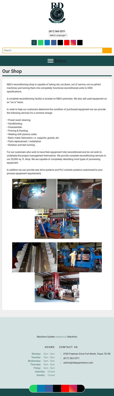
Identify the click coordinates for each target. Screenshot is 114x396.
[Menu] (50, 61)
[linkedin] (47, 42)
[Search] (52, 50)
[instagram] (73, 42)
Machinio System (46, 336)
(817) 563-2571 (57, 31)
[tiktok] (80, 42)
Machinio (72, 336)
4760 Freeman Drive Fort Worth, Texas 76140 (86, 353)
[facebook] (53, 42)
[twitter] (60, 42)
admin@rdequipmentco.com (78, 362)
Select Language (57, 35)
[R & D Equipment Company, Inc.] (57, 329)
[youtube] (66, 42)
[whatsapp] (40, 42)
